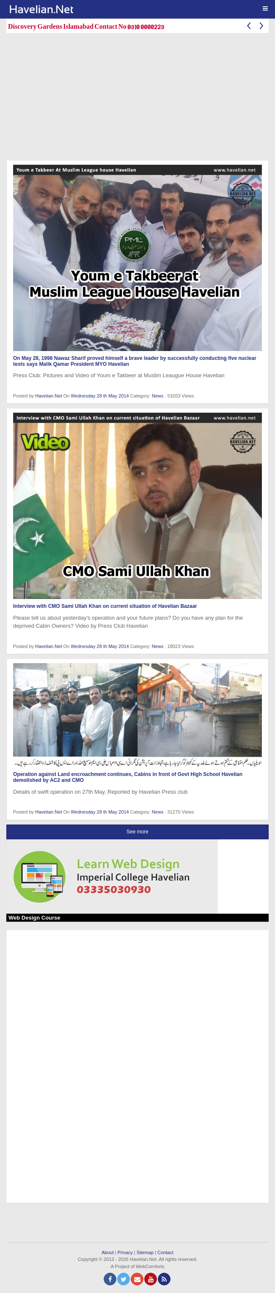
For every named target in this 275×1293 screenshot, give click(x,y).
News (158, 395)
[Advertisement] (140, 98)
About (108, 1252)
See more (137, 832)
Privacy (125, 1252)
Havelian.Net (48, 395)
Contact (165, 1252)
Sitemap (145, 1252)
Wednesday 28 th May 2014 (100, 395)
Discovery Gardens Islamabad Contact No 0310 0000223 (86, 26)
